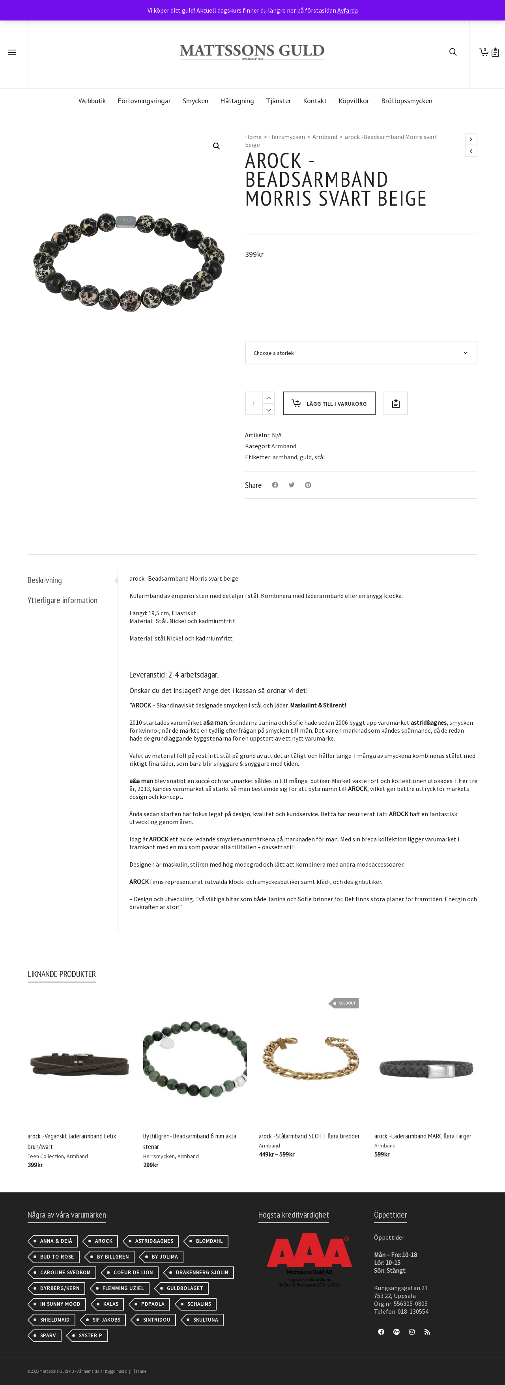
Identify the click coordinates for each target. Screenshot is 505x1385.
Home (253, 137)
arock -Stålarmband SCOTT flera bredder (309, 1135)
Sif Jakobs (106, 1319)
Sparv (48, 1335)
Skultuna (205, 1319)
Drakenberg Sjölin (202, 1272)
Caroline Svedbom (65, 1272)
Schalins (199, 1304)
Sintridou (156, 1319)
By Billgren (113, 1256)
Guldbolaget (185, 1288)
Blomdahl (209, 1241)
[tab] (73, 580)
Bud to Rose (57, 1256)
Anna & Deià (56, 1241)
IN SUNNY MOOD (60, 1304)
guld (306, 457)
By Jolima (165, 1256)
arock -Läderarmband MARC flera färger (422, 1135)
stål (319, 457)
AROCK (103, 1241)
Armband (324, 137)
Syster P (91, 1335)
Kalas (110, 1304)
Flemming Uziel (123, 1288)
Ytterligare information (62, 599)
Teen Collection (46, 1156)
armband (285, 457)
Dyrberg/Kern (60, 1288)
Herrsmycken (287, 137)
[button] (216, 146)
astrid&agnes (154, 1241)
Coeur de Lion (133, 1272)
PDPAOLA (153, 1304)
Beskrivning (45, 579)
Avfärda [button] (347, 10)
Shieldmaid (55, 1319)
